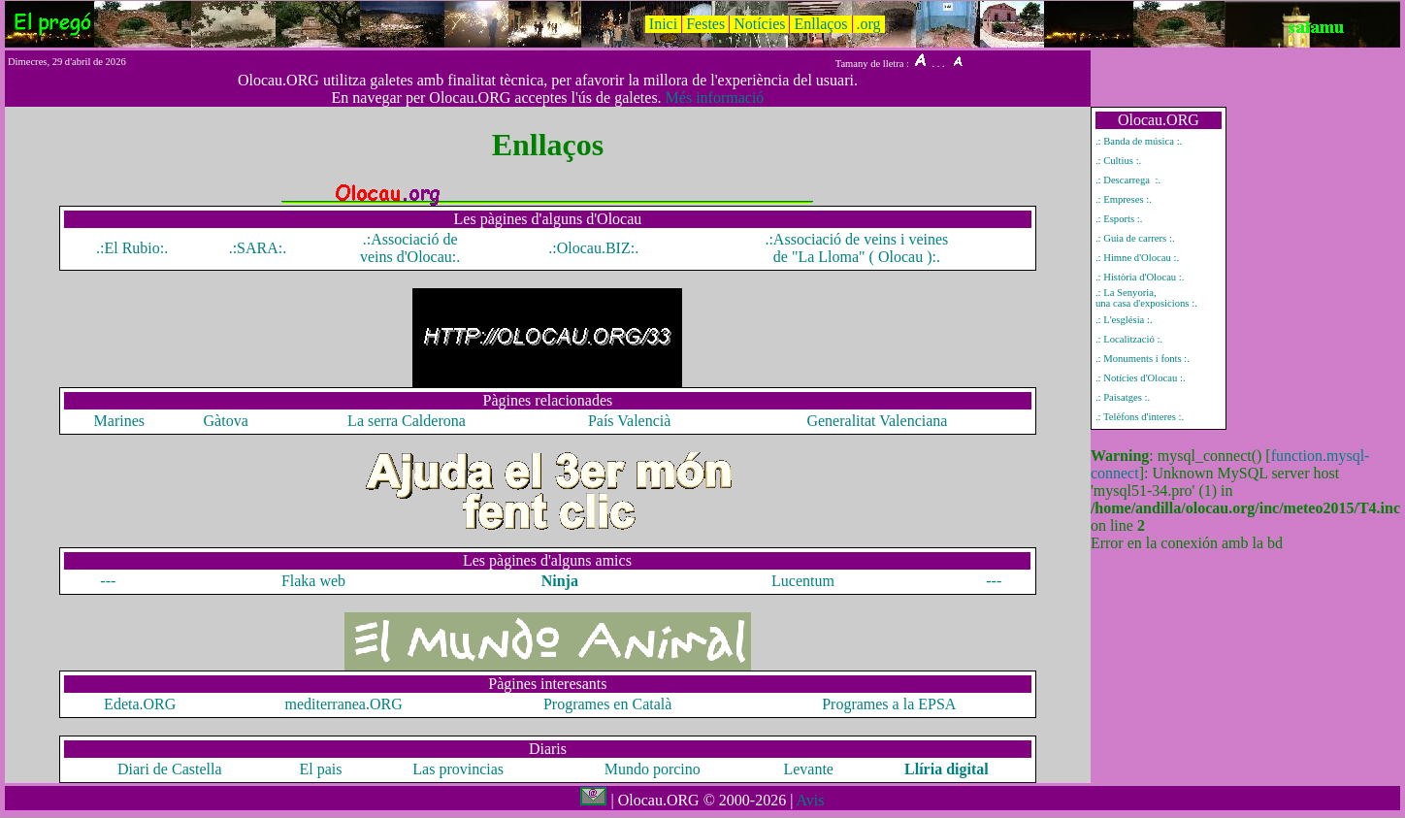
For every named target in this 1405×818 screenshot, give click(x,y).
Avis (810, 800)
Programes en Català (607, 704)
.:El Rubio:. (132, 248)
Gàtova (226, 420)
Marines (119, 420)
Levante (808, 769)
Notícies (759, 24)
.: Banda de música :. (1138, 141)
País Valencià (629, 420)
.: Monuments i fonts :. (1142, 358)
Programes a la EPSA (889, 704)
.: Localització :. (1128, 339)
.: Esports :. (1119, 218)
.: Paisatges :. (1122, 397)
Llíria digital (946, 769)
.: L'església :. (1124, 319)
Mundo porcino (654, 769)
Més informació (715, 97)
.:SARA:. (258, 248)
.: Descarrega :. (1127, 180)
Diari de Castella (169, 769)
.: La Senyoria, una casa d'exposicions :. (1146, 298)
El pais (321, 769)
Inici (663, 24)
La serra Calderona (406, 420)
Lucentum (802, 581)
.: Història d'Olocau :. (1140, 277)
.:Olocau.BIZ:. (593, 248)
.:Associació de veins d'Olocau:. (410, 248)
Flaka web (313, 581)
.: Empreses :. (1123, 199)
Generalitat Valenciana (876, 420)
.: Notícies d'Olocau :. (1140, 378)
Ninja (559, 581)
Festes (705, 24)
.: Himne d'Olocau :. (1137, 257)
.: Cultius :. (1118, 160)
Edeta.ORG (140, 704)
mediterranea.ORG (343, 704)
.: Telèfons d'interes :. (1139, 416)
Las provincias (458, 769)
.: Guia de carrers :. (1135, 238)
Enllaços (820, 24)
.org (869, 24)
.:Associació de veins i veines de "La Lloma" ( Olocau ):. (856, 248)
